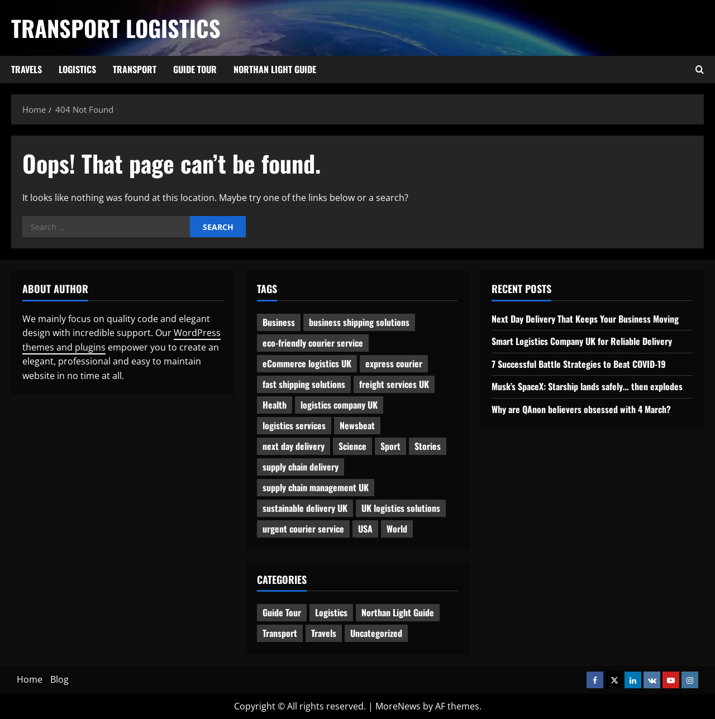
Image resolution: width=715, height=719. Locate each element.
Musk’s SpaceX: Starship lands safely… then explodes (587, 386)
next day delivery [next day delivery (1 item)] (294, 446)
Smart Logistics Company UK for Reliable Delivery (582, 341)
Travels (26, 69)
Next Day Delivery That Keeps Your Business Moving (585, 318)
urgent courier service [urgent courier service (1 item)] (303, 528)
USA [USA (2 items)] (365, 528)
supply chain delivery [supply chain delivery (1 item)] (301, 466)
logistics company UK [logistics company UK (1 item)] (339, 404)
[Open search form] (699, 69)
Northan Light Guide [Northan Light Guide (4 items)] (397, 612)
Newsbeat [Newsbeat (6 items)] (357, 425)
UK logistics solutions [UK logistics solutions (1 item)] (400, 508)
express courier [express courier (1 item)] (393, 363)
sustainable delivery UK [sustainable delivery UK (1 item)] (305, 508)
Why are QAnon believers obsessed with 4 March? (581, 409)
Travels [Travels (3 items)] (323, 633)
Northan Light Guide (274, 69)
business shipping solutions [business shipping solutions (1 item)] (359, 322)
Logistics (77, 69)
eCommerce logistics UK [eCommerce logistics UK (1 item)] (307, 363)
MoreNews (398, 706)
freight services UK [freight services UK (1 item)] (394, 384)
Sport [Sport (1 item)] (390, 446)
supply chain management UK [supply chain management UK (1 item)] (316, 487)
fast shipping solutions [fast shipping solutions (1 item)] (304, 384)
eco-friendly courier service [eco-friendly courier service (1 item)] (313, 342)
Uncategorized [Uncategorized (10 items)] (376, 633)
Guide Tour (195, 69)
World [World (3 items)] (397, 528)
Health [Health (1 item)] (275, 404)
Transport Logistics (116, 28)
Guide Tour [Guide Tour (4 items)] (282, 612)
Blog (59, 679)
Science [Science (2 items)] (352, 446)
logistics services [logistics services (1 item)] (294, 425)
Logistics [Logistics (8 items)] (331, 612)
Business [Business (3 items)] (279, 322)
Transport (134, 69)
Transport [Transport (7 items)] (280, 633)
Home (29, 679)
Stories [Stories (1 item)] (427, 446)
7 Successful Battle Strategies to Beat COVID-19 (579, 364)
